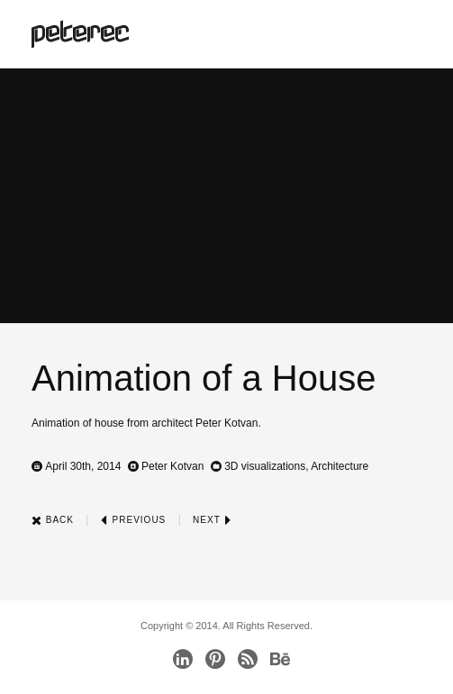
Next (212, 520)
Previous (133, 520)
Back (53, 520)
